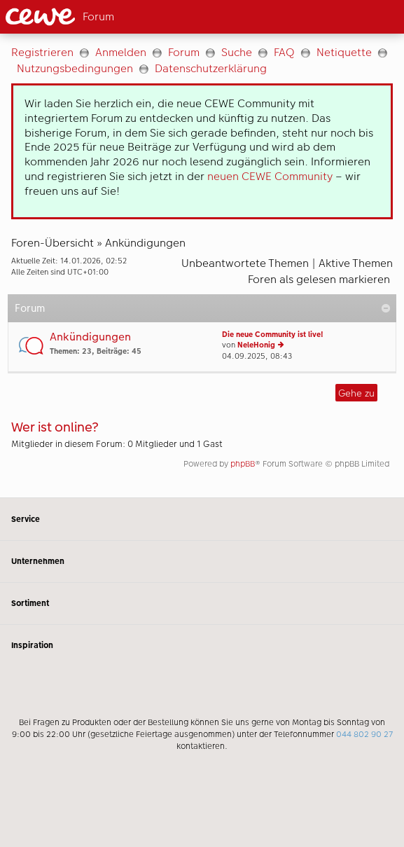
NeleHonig (256, 345)
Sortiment (202, 603)
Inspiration (202, 645)
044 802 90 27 (364, 734)
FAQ (284, 52)
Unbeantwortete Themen (245, 263)
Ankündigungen (145, 243)
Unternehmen (202, 561)
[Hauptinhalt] (202, 265)
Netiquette (344, 52)
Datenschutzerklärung (211, 68)
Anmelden (120, 52)
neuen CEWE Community (270, 176)
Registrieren (42, 52)
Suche (236, 52)
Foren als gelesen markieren (319, 279)
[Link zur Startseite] (95, 17)
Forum (184, 52)
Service (202, 518)
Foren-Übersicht (52, 243)
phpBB (242, 463)
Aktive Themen (356, 263)
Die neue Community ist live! (272, 334)
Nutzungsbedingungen (75, 68)
